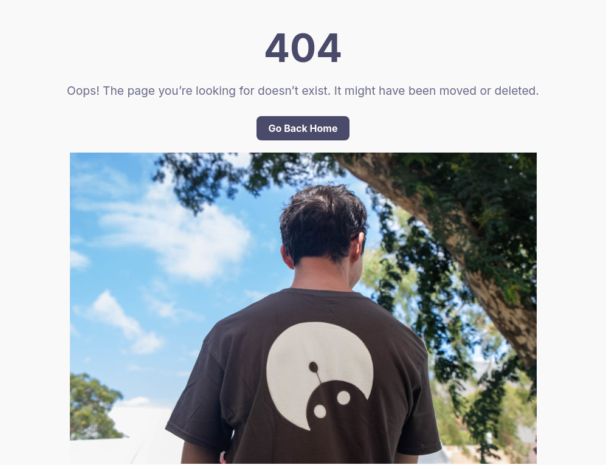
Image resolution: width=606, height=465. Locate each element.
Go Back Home (303, 128)
